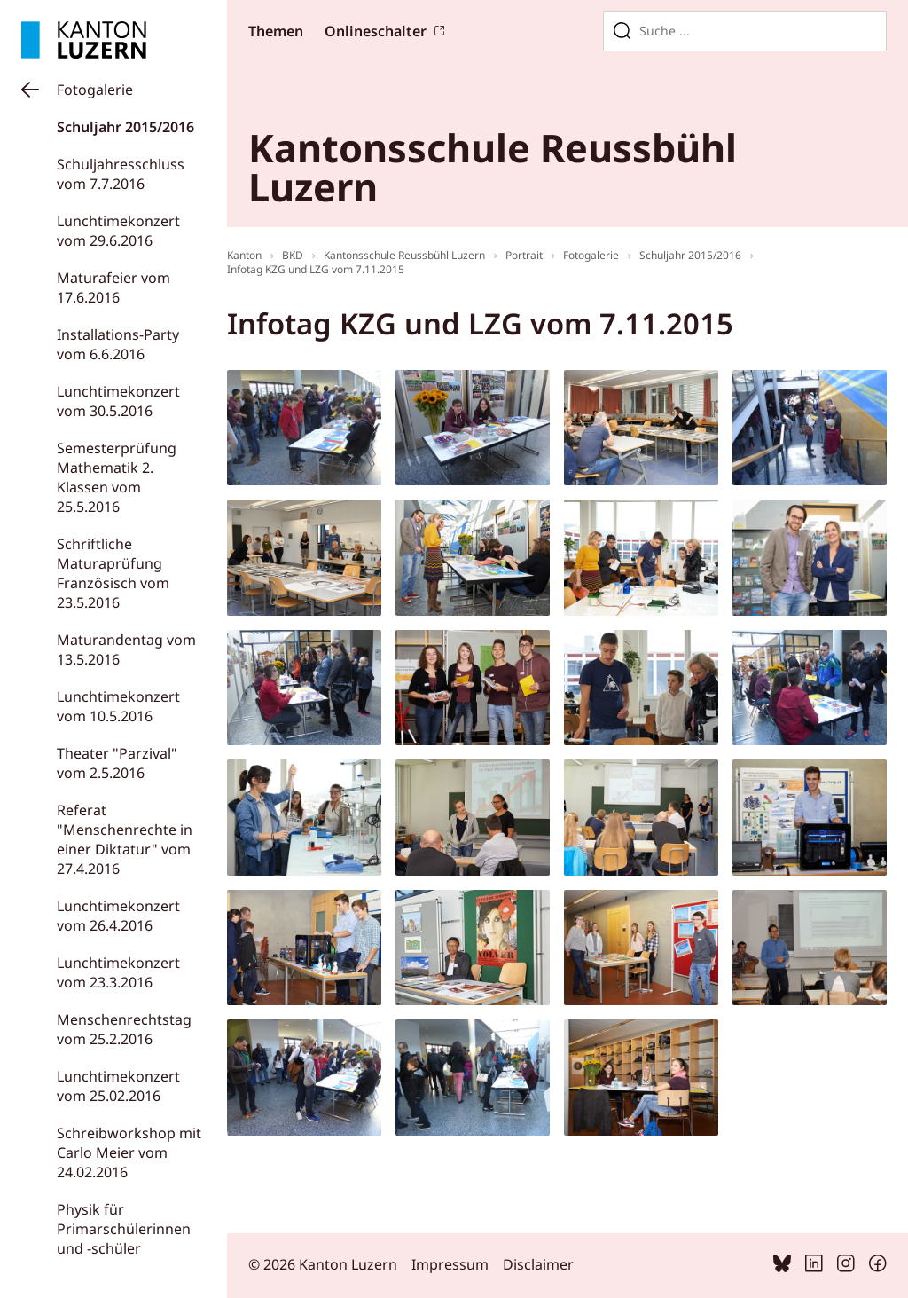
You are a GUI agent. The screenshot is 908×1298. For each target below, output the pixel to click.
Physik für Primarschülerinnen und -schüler (124, 1229)
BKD (292, 255)
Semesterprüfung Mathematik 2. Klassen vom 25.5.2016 (116, 477)
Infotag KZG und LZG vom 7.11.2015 (315, 269)
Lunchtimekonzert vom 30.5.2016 (118, 401)
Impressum (450, 1264)
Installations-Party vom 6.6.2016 (118, 344)
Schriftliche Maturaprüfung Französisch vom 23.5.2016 (113, 573)
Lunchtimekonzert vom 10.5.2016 (118, 706)
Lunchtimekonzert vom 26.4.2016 (118, 915)
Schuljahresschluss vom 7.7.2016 (120, 173)
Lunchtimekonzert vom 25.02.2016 (118, 1085)
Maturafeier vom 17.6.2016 (113, 287)
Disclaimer (538, 1264)
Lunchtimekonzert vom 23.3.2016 (118, 972)
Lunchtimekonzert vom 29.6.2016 (118, 230)
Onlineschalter (376, 31)
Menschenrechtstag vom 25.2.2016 (124, 1029)
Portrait (524, 255)
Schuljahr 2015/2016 (125, 127)
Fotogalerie (95, 89)
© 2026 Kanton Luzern (322, 1264)
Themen (275, 31)
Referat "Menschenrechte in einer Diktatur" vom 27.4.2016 (124, 839)
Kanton (244, 255)
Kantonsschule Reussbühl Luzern (404, 255)
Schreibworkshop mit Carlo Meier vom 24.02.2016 (129, 1152)
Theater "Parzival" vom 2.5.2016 (117, 763)
